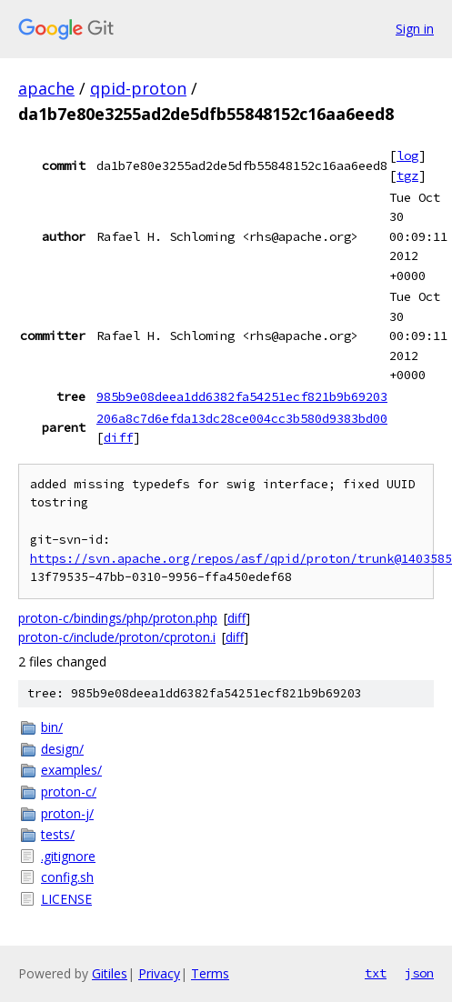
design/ (62, 748)
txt (376, 973)
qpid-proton (138, 88)
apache (46, 88)
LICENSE (66, 898)
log (407, 155)
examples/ (71, 769)
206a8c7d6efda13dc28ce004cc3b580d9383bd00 (241, 418)
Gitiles (109, 973)
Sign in (415, 28)
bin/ (52, 727)
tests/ (58, 834)
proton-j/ (67, 813)
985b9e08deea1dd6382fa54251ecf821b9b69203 (241, 396)
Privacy (159, 973)
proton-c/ (68, 791)
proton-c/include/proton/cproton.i (117, 637)
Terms (210, 973)
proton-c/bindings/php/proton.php (117, 617)
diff (118, 437)
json (419, 973)
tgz (407, 175)
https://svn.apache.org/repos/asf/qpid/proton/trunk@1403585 (241, 558)
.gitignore (68, 856)
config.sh (67, 877)
